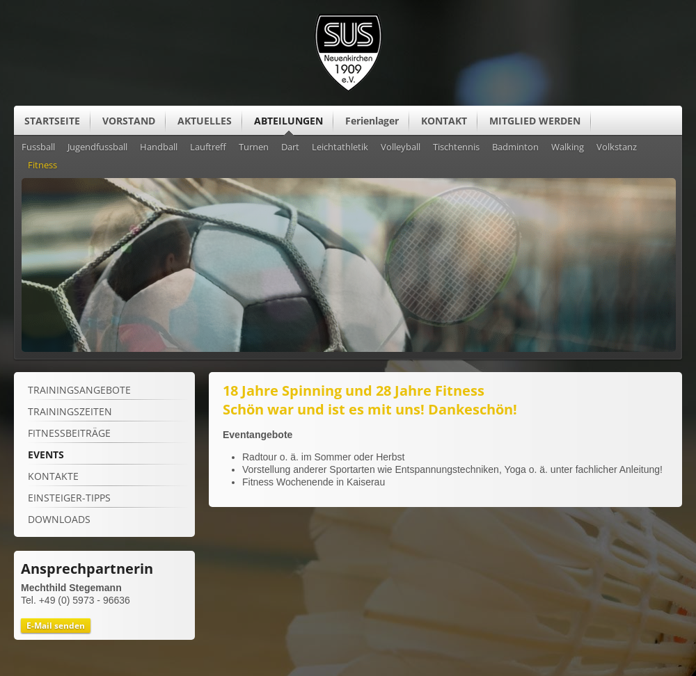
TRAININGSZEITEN (70, 411)
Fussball (38, 147)
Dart (290, 147)
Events (46, 454)
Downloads (59, 519)
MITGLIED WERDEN (534, 120)
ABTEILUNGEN (288, 120)
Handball (158, 147)
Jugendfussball (97, 147)
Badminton (515, 147)
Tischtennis (456, 147)
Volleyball (400, 147)
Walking (567, 147)
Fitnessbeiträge (69, 433)
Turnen (254, 147)
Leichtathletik (340, 147)
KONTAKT (444, 120)
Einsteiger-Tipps (69, 497)
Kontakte (53, 476)
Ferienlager (372, 120)
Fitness (42, 165)
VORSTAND (128, 120)
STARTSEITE (52, 120)
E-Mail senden (55, 625)
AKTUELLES (204, 120)
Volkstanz (616, 147)
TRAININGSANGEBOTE (79, 389)
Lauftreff (208, 147)
